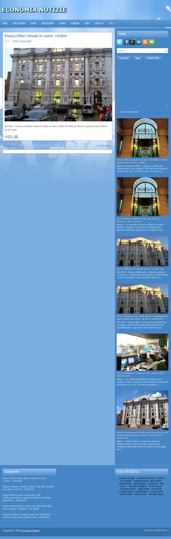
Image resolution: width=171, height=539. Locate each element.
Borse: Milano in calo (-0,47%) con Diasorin (140, 269)
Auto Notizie (156, 489)
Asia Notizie (152, 483)
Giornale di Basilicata (145, 478)
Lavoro (62, 23)
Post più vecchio (104, 145)
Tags (137, 58)
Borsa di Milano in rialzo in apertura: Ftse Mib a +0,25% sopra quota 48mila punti (27, 515)
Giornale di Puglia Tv (138, 486)
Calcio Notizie (126, 494)
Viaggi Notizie (143, 489)
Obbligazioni (48, 23)
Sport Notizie (156, 481)
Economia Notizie (129, 111)
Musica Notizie (139, 483)
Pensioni (75, 23)
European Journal (141, 481)
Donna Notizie (125, 483)
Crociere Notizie (157, 491)
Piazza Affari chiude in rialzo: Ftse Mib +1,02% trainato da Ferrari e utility (142, 161)
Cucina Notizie (140, 494)
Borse (16, 41)
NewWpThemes (160, 530)
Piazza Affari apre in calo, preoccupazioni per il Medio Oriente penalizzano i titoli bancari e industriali (142, 435)
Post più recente (11, 145)
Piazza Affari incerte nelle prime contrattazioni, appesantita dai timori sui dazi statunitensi (142, 317)
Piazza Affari (19, 23)
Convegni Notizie (126, 491)
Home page (57, 145)
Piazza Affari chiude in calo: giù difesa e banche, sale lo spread (139, 220)
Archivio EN (153, 58)
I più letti (124, 58)
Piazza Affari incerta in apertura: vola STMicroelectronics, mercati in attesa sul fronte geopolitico (27, 498)
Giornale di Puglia (127, 478)
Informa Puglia (141, 491)
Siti (113, 22)
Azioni (33, 23)
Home (5, 23)
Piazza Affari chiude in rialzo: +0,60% (36, 36)
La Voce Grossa (155, 486)
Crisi (87, 23)
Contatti (99, 23)
